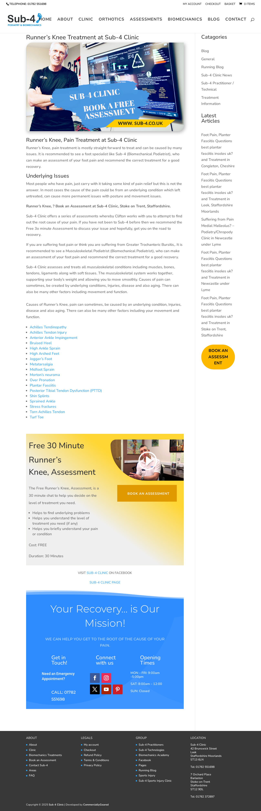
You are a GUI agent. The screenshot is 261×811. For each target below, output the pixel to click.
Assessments (146, 20)
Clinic (86, 20)
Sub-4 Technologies (151, 750)
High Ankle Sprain (45, 348)
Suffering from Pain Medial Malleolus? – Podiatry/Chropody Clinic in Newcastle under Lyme (217, 232)
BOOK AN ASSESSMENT (218, 357)
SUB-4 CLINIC (97, 573)
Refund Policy (93, 755)
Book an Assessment (148, 493)
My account (192, 4)
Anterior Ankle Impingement (53, 337)
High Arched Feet (44, 353)
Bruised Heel (41, 343)
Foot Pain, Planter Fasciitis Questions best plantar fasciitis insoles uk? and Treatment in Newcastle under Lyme (217, 271)
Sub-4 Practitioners (151, 745)
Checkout (213, 4)
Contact (235, 20)
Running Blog (212, 67)
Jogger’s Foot (41, 358)
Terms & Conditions (96, 760)
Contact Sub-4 (38, 765)
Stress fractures (43, 406)
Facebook (145, 760)
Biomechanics (185, 20)
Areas (32, 770)
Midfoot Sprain (42, 369)
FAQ (32, 775)
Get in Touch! (59, 660)
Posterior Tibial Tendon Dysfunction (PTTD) (66, 390)
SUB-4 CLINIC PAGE (105, 582)
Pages (142, 765)
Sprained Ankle (42, 401)
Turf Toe (37, 417)
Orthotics (111, 20)
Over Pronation (42, 380)
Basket (230, 4)
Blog (214, 20)
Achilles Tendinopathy (48, 327)
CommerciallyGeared (96, 805)
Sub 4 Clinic (56, 805)
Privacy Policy (93, 765)
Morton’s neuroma (45, 374)
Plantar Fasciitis (43, 385)
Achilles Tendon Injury (48, 332)
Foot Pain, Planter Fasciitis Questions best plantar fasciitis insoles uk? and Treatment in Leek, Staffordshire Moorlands (217, 192)
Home (45, 20)
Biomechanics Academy (154, 755)
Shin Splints (39, 395)
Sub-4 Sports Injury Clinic (155, 781)
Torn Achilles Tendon (47, 411)
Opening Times (150, 660)
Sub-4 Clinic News (216, 75)
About (65, 20)
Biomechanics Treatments (45, 755)
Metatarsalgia (41, 364)
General (208, 59)
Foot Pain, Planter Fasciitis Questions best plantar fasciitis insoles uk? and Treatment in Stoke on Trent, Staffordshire (217, 317)
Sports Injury (147, 775)
